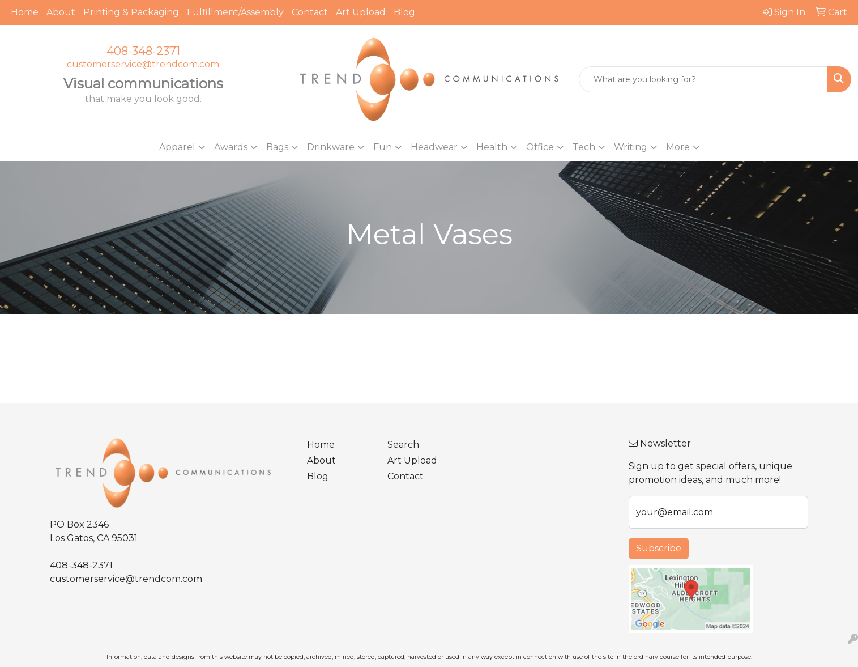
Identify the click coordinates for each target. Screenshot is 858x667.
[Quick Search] (703, 79)
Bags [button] (277, 147)
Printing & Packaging (131, 12)
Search (403, 444)
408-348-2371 (143, 51)
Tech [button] (584, 147)
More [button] (678, 147)
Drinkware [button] (331, 147)
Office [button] (540, 147)
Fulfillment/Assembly (235, 12)
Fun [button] (382, 147)
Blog (404, 12)
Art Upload (361, 12)
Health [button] (491, 147)
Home (25, 12)
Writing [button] (630, 147)
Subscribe (658, 548)
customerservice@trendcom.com (143, 64)
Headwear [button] (434, 147)
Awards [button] (230, 147)
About (60, 12)
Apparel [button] (177, 147)
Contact (310, 12)
